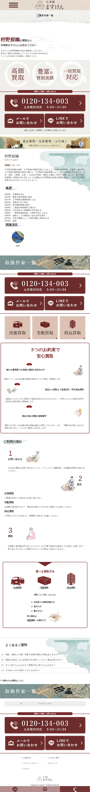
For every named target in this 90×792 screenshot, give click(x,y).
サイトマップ (52, 763)
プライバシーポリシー (31, 763)
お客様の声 (27, 758)
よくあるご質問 (53, 758)
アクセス (26, 769)
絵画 (18, 246)
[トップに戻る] (49, 9)
